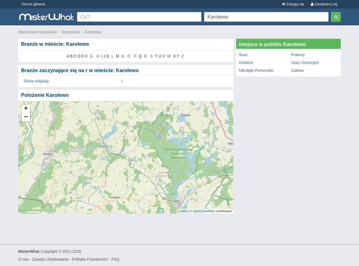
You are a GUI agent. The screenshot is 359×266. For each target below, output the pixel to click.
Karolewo (93, 32)
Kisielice (246, 62)
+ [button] (26, 109)
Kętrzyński (71, 32)
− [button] (26, 117)
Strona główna (33, 4)
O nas (23, 259)
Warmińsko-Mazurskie (37, 32)
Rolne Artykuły (36, 81)
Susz (243, 54)
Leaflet (182, 211)
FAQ (115, 259)
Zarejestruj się (324, 4)
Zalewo (297, 70)
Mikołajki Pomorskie (256, 70)
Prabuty (298, 54)
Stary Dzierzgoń (305, 62)
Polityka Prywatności (90, 259)
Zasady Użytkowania (50, 259)
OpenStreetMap (204, 211)
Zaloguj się (293, 4)
